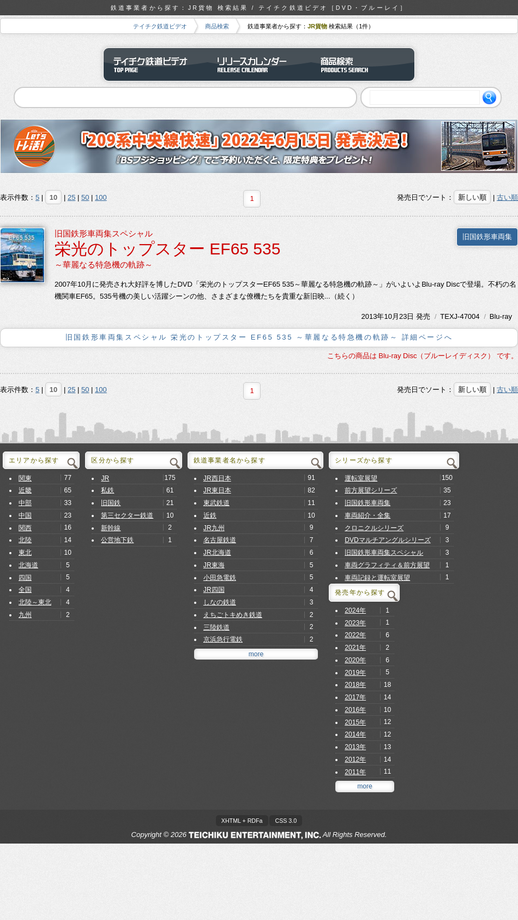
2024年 (355, 610)
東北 (25, 552)
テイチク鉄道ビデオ (160, 26)
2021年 (355, 647)
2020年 (355, 660)
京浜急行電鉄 (223, 639)
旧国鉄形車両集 (487, 237)
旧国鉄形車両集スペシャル (104, 233)
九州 (25, 615)
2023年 (355, 623)
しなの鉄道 (219, 602)
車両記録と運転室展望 (377, 577)
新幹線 (111, 528)
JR (105, 478)
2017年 (355, 697)
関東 (25, 478)
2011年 (355, 772)
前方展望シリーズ (371, 490)
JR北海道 (217, 552)
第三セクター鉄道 (127, 515)
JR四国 (214, 589)
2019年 (355, 672)
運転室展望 (361, 478)
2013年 (373, 316)
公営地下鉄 (117, 540)
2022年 (355, 635)
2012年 (355, 759)
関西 (25, 528)
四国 (25, 577)
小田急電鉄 (219, 577)
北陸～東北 (35, 602)
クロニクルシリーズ (374, 528)
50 (85, 197)
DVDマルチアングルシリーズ (388, 540)
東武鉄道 (216, 503)
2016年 (355, 710)
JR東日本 (217, 490)
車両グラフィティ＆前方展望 (387, 565)
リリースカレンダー (259, 64)
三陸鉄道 (216, 627)
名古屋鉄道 (219, 540)
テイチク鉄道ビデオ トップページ (155, 64)
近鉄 (209, 515)
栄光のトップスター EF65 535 (167, 249)
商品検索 (217, 26)
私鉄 (107, 490)
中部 (25, 503)
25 (71, 197)
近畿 (25, 490)
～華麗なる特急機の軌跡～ (104, 264)
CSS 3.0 (286, 820)
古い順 (507, 197)
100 (101, 197)
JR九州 (214, 528)
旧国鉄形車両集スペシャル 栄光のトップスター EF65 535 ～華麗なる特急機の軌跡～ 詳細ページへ (259, 337)
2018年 (355, 684)
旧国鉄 (111, 503)
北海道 (28, 565)
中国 (25, 515)
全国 (25, 589)
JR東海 (214, 565)
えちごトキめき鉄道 (232, 615)
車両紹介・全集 (367, 515)
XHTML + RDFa (242, 820)
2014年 (355, 734)
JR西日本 (217, 478)
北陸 (25, 540)
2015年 (355, 722)
